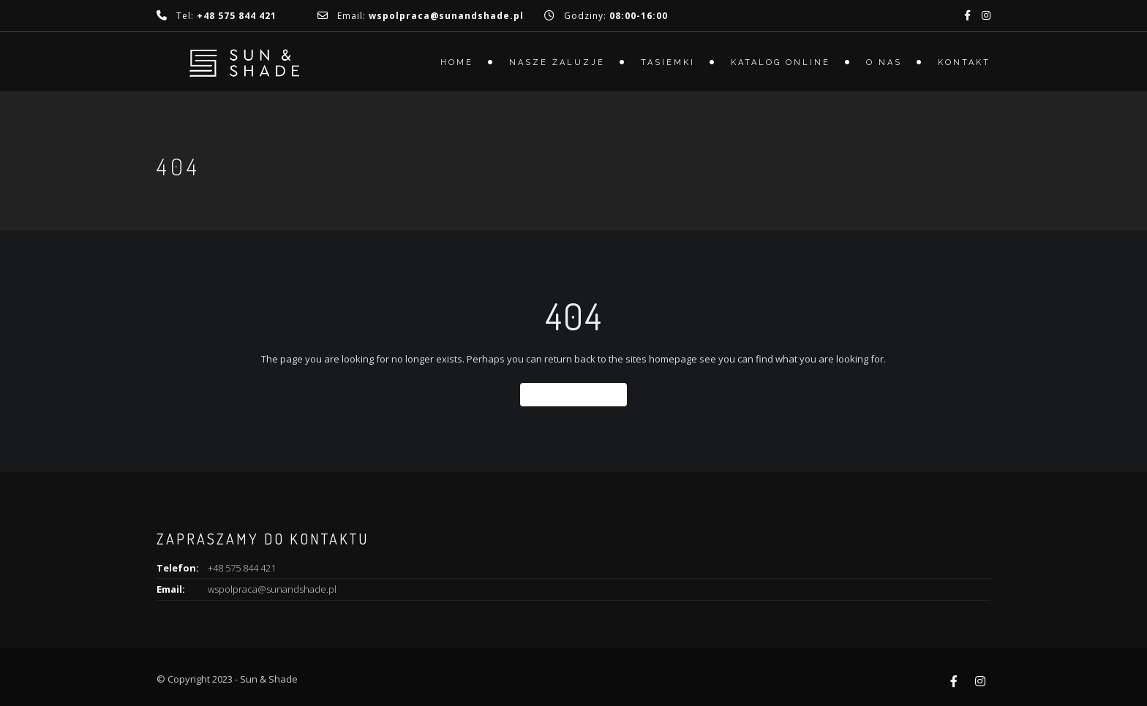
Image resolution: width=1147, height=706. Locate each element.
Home (456, 62)
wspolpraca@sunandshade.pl (272, 589)
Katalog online (780, 62)
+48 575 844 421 (242, 567)
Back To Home (573, 394)
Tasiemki (668, 62)
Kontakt (964, 62)
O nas (884, 62)
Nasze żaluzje (557, 62)
